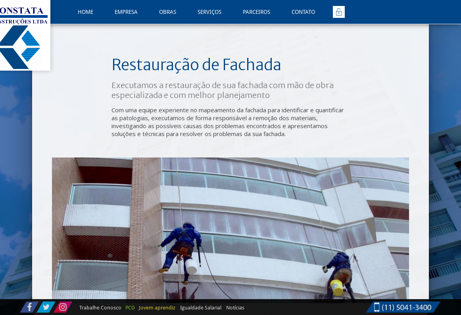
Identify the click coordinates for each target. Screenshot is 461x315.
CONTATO (303, 12)
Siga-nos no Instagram (62, 307)
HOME (85, 12)
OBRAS (167, 12)
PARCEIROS (256, 12)
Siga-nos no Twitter (46, 307)
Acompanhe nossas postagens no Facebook (29, 307)
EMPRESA (126, 12)
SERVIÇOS (209, 12)
